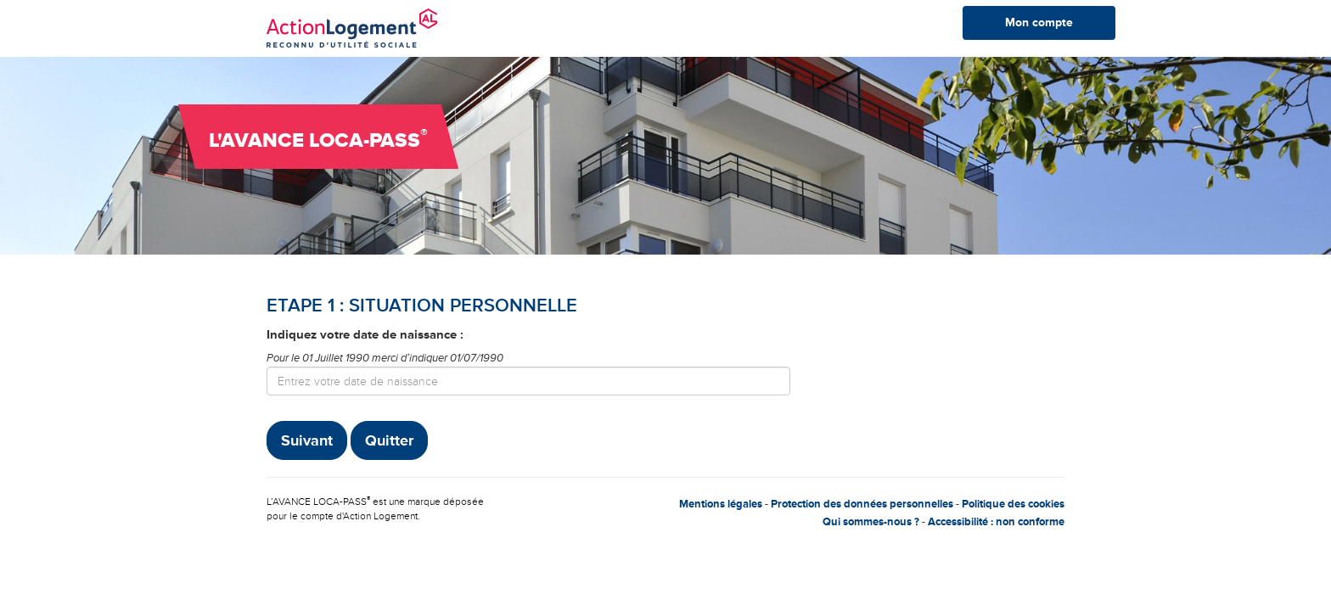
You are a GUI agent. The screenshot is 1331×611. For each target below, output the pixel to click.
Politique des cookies (1013, 504)
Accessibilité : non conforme (996, 522)
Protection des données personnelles (862, 504)
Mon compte (1039, 22)
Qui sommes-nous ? (871, 522)
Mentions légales (720, 504)
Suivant (307, 440)
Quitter (389, 440)
